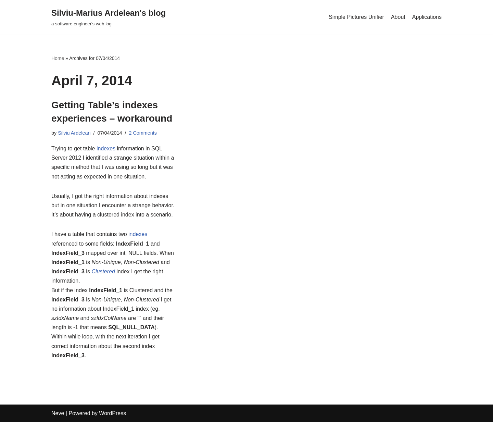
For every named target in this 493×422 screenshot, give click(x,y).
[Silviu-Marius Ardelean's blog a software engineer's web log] (108, 17)
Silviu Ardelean (74, 133)
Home (57, 58)
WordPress (112, 413)
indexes (106, 148)
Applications (427, 17)
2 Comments (143, 133)
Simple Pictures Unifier (356, 17)
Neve (57, 413)
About (398, 17)
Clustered (103, 271)
